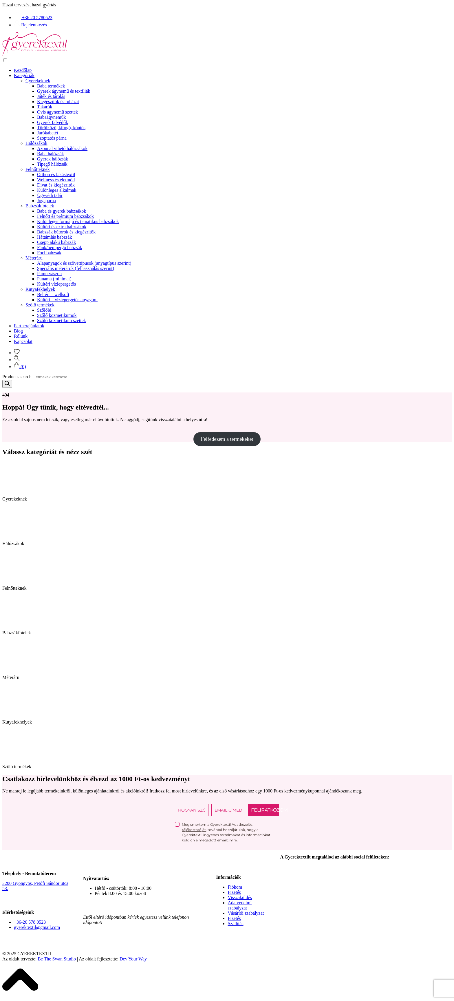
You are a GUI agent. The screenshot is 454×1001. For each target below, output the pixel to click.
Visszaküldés (240, 897)
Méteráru (34, 257)
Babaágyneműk (51, 117)
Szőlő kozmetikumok (56, 315)
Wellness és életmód (56, 179)
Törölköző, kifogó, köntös (61, 127)
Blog (18, 330)
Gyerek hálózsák (52, 158)
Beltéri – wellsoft (53, 294)
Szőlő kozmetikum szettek (61, 320)
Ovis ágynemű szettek (57, 111)
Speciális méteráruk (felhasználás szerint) (75, 268)
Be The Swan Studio (57, 958)
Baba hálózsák (50, 153)
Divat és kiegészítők (56, 184)
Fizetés (234, 892)
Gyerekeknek (37, 80)
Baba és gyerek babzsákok (61, 211)
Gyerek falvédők (52, 122)
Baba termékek (51, 85)
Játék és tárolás (51, 96)
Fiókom (235, 887)
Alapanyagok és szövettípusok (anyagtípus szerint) (84, 263)
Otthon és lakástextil (56, 174)
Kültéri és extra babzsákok (61, 226)
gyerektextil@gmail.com (37, 927)
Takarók (44, 106)
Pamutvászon (49, 273)
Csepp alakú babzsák (56, 242)
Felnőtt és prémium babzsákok (65, 216)
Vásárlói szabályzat (246, 913)
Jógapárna (46, 200)
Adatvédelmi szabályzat (240, 905)
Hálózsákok (36, 143)
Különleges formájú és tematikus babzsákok (78, 221)
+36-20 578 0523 (30, 922)
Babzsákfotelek (39, 205)
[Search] (7, 384)
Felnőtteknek (37, 169)
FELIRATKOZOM (265, 810)
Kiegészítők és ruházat (58, 101)
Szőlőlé (44, 310)
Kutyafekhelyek (40, 289)
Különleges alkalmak (56, 190)
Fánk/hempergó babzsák (59, 247)
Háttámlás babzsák (54, 237)
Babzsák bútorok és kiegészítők (66, 231)
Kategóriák (24, 75)
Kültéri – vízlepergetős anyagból (67, 299)
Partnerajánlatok (29, 325)
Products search (17, 376)
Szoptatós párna (52, 138)
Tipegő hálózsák (52, 164)
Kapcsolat (23, 341)
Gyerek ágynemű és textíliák (63, 91)
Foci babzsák (49, 252)
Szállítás (235, 923)
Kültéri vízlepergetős (56, 284)
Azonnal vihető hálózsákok (62, 148)
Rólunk (21, 336)
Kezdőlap (23, 70)
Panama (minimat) (54, 278)
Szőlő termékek (39, 304)
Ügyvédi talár (50, 195)
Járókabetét (47, 132)
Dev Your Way (133, 958)
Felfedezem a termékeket (227, 439)
